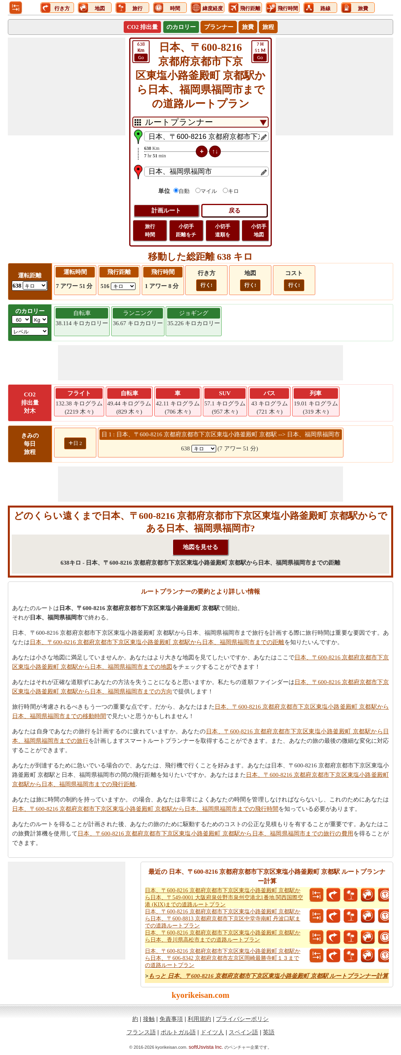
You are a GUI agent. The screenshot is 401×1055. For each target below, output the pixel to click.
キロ (233, 191)
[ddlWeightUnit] (40, 319)
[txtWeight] (21, 319)
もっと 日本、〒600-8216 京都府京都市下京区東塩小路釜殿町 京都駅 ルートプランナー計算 (268, 976)
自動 (184, 191)
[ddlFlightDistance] (123, 286)
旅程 (268, 27)
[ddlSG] (29, 331)
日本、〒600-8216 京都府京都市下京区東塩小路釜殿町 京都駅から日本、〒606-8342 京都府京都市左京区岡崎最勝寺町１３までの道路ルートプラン (222, 958)
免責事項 (171, 1018)
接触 (149, 1018)
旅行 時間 (150, 230)
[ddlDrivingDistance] (35, 285)
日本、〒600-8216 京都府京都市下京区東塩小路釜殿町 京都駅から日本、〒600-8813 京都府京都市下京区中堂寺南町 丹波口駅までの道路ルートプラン (222, 919)
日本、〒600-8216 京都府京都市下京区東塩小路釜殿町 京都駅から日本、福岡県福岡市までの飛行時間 (145, 809)
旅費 (248, 27)
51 (260, 51)
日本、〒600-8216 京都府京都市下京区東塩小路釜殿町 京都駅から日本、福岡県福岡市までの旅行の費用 (215, 833)
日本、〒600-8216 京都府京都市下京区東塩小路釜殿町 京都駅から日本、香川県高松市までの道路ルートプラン (222, 936)
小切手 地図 (258, 230)
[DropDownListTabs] (200, 122)
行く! (206, 285)
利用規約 (199, 1018)
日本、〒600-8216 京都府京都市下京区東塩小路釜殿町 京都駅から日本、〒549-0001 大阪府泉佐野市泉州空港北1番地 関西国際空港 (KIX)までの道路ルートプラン (224, 897)
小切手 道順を (222, 230)
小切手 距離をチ (186, 230)
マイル (208, 191)
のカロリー (181, 27)
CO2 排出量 (142, 27)
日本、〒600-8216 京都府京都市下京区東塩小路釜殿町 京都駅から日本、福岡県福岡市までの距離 (157, 642)
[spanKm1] (203, 448)
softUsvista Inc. (206, 1047)
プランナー (218, 27)
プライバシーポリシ (242, 1018)
